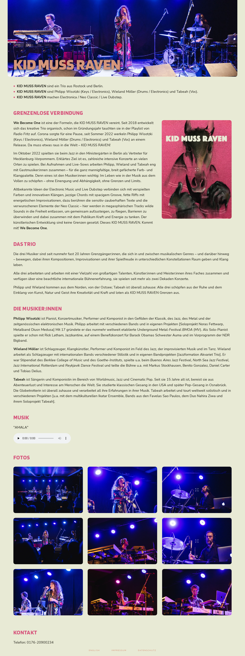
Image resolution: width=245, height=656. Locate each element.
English (94, 650)
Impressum (119, 650)
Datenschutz (147, 650)
